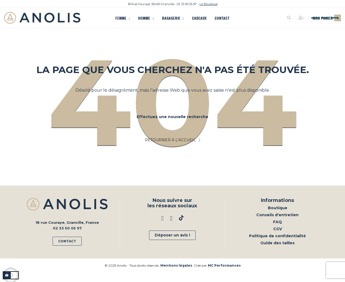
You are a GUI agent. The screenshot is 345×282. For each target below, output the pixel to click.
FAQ (277, 231)
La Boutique (208, 4)
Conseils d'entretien (277, 224)
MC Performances (224, 275)
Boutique (277, 217)
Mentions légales (176, 275)
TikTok (181, 228)
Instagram (171, 228)
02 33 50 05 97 (187, 4)
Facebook (162, 228)
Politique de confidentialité (277, 245)
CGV (277, 238)
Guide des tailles (277, 252)
